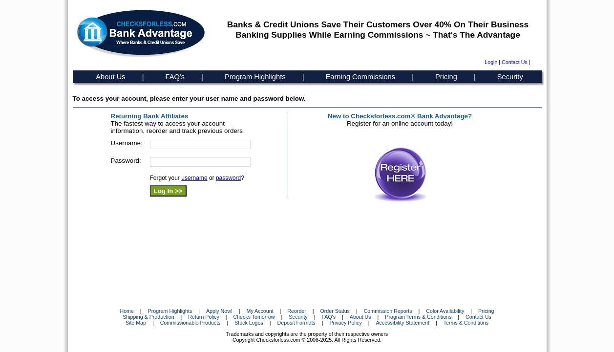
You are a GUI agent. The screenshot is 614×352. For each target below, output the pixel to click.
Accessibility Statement (402, 323)
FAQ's (175, 77)
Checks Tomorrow (254, 317)
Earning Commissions (361, 77)
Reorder (296, 311)
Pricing (446, 77)
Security (510, 77)
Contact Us (515, 62)
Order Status (335, 311)
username (194, 178)
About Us (110, 77)
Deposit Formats (296, 323)
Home (126, 311)
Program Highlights (255, 77)
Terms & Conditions (466, 323)
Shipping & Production (148, 317)
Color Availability (445, 311)
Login (491, 62)
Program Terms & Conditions (418, 317)
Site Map (136, 323)
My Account (260, 311)
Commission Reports (388, 311)
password (228, 178)
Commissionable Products (190, 323)
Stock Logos (248, 323)
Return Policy (203, 317)
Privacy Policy (345, 323)
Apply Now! (219, 311)
